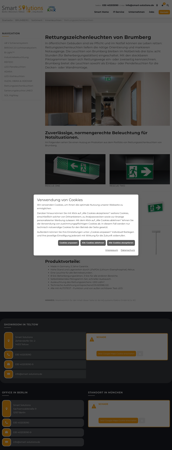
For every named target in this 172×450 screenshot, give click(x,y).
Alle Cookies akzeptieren (121, 243)
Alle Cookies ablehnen (93, 243)
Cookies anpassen (69, 243)
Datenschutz (128, 250)
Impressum (111, 250)
